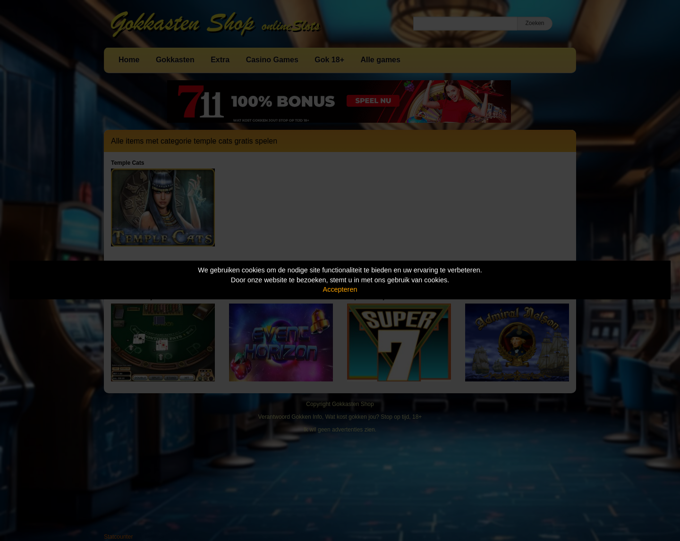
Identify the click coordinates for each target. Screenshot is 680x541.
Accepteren (340, 289)
